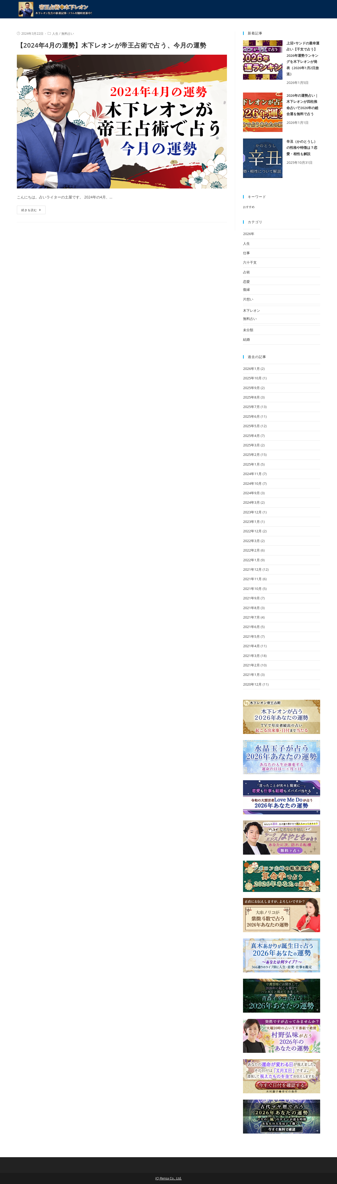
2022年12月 (252, 531)
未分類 (248, 330)
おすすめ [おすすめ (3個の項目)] (249, 207)
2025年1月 (251, 464)
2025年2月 (251, 454)
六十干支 (250, 262)
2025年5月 (251, 425)
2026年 (248, 233)
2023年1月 (251, 521)
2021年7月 (251, 617)
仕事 (246, 253)
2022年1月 (251, 560)
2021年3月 (251, 655)
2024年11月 (252, 473)
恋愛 (246, 281)
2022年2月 (251, 550)
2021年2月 (251, 665)
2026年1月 (251, 368)
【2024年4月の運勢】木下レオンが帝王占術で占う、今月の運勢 (111, 45)
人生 (55, 33)
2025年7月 (251, 406)
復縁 (246, 289)
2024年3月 (251, 502)
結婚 (246, 339)
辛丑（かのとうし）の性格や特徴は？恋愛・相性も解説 (301, 147)
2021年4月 (251, 646)
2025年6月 (251, 416)
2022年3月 (251, 540)
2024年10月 (252, 483)
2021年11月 (252, 578)
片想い (248, 299)
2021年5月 (251, 636)
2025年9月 (251, 387)
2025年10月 (252, 378)
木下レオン (251, 310)
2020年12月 (252, 684)
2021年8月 (251, 607)
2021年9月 (251, 598)
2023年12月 (252, 512)
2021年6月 (251, 626)
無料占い (67, 33)
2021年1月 (251, 674)
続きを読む (31, 210)
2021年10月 (252, 588)
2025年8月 (251, 397)
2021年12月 (252, 569)
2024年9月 (251, 493)
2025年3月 (251, 445)
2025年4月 (251, 435)
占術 (246, 272)
